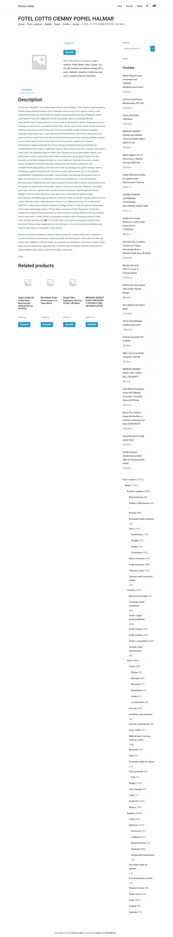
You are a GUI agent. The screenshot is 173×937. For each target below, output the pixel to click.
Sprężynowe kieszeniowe (142, 855)
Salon (57, 24)
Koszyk (129, 6)
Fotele (66, 24)
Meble (48, 24)
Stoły (131, 529)
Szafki (132, 795)
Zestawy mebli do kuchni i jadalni (141, 578)
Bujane (134, 672)
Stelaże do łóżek (136, 888)
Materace (133, 825)
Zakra (98, 933)
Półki (131, 755)
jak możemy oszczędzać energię (82, 68)
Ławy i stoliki (135, 730)
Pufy (133, 777)
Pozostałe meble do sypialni (138, 867)
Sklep (139, 6)
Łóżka (131, 819)
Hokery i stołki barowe (139, 503)
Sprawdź (69, 52)
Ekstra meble (26, 6)
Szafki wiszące (136, 635)
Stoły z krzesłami (137, 558)
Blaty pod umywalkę (138, 596)
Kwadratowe (137, 534)
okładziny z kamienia (88, 72)
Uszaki (75, 24)
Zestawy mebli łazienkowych (135, 649)
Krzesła (132, 513)
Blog (120, 6)
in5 (64, 68)
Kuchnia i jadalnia (135, 491)
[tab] (26, 90)
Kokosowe (136, 831)
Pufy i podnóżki (136, 771)
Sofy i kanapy (135, 789)
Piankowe (135, 849)
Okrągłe (134, 540)
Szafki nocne (135, 894)
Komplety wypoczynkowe (140, 714)
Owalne (134, 546)
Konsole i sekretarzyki (139, 724)
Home (21, 24)
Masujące (135, 678)
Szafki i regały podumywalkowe (137, 617)
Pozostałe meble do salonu (141, 762)
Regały (132, 783)
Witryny (132, 807)
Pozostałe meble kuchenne (141, 519)
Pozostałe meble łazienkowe (137, 604)
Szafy (131, 900)
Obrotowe (135, 684)
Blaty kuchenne (136, 497)
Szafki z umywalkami (138, 641)
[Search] (152, 49)
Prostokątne (136, 552)
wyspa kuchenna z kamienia (82, 76)
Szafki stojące (135, 629)
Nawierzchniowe (139, 843)
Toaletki (132, 906)
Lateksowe (136, 837)
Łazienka (131, 590)
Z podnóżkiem (137, 702)
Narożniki (133, 749)
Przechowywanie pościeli (140, 878)
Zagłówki (133, 912)
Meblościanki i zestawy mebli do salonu (139, 738)
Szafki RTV (134, 801)
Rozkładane (136, 690)
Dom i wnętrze (34, 24)
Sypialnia (131, 813)
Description (27, 90)
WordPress (111, 933)
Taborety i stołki (136, 570)
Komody (133, 708)
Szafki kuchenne (136, 564)
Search (126, 43)
